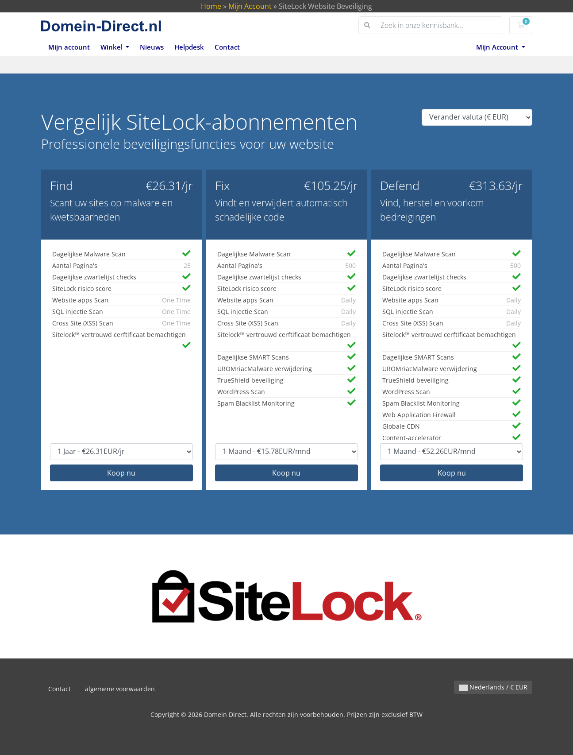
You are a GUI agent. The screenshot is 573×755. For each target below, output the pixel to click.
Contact (227, 47)
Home (211, 6)
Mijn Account (250, 6)
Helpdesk (189, 47)
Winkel (112, 47)
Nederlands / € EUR (493, 687)
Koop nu (121, 473)
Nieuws (152, 47)
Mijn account (69, 47)
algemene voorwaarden (120, 689)
